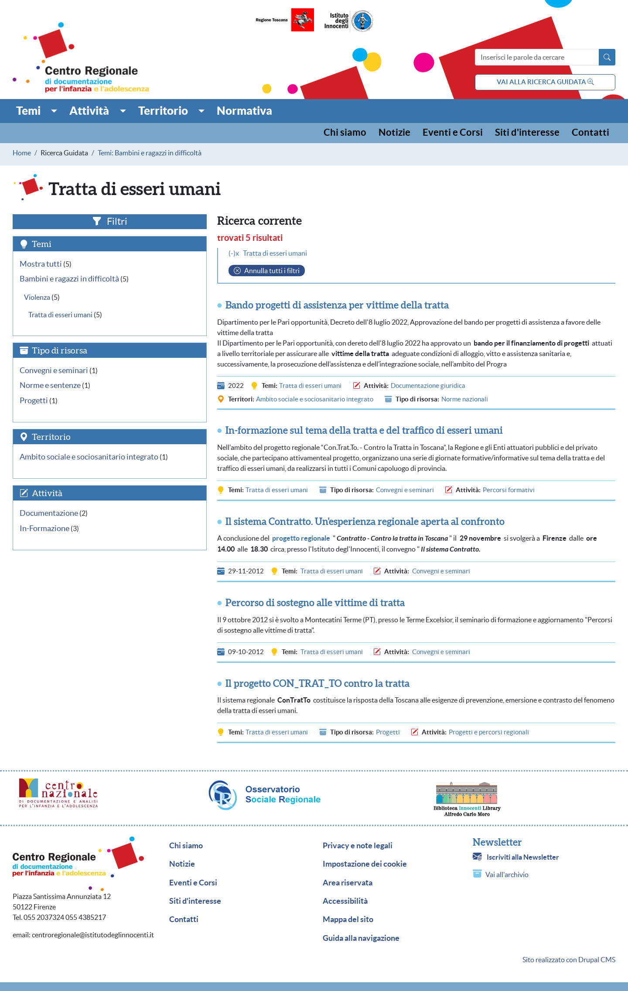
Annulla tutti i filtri (272, 270)
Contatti (590, 132)
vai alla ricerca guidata (545, 82)
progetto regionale (301, 538)
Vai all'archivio (507, 874)
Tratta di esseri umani (310, 385)
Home (22, 153)
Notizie (394, 132)
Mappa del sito (348, 919)
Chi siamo (345, 132)
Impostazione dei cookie (365, 864)
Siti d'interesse (527, 132)
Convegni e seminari (405, 490)
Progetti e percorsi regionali (489, 732)
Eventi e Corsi (453, 132)
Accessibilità (345, 901)
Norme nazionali (464, 399)
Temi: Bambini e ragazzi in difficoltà (149, 153)
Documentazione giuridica (428, 385)
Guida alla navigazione (361, 938)
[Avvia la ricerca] (607, 57)
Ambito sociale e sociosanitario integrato (314, 399)
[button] (37, 111)
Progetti (388, 732)
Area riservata (347, 882)
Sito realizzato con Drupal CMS (568, 960)
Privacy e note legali (357, 845)
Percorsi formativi (509, 490)
